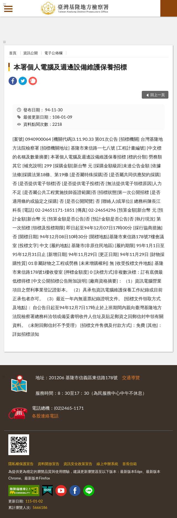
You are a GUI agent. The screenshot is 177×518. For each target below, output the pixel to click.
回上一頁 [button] (157, 95)
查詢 (168, 8)
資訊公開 (30, 53)
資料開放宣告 (48, 463)
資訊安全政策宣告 (78, 463)
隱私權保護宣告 (21, 463)
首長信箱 (129, 463)
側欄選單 (8, 9)
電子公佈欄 (53, 53)
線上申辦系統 (107, 463)
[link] (13, 81)
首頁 (12, 53)
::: (4, 4)
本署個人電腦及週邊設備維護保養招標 (70, 67)
